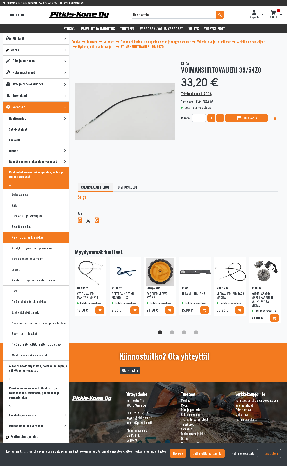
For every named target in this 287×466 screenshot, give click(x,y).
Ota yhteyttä (130, 370)
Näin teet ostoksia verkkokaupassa (256, 400)
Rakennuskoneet (191, 414)
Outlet (185, 438)
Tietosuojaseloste (246, 419)
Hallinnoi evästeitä (243, 453)
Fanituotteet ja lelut (193, 433)
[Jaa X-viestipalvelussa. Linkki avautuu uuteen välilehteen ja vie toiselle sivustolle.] (90, 221)
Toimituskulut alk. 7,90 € (196, 93)
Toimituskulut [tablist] (126, 187)
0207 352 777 (140, 413)
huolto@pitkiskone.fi (139, 422)
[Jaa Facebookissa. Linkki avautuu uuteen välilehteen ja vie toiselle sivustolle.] (82, 221)
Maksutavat (242, 414)
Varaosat (186, 429)
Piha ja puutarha (191, 410)
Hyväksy (178, 453)
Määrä (185, 118)
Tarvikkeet (187, 424)
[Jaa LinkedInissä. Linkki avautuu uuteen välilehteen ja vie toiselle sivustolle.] (98, 221)
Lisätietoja (271, 453)
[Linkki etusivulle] (79, 15)
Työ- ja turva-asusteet (194, 419)
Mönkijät (186, 400)
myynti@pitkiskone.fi (74, 2)
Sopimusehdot (244, 405)
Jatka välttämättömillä (207, 453)
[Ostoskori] (273, 15)
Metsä (185, 405)
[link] (65, 38)
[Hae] (173, 15)
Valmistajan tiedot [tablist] (95, 187)
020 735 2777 (50, 2)
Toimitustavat (244, 410)
